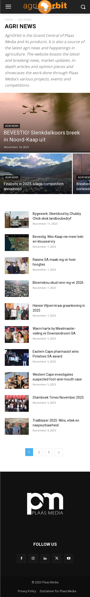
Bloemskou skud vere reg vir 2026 (58, 283)
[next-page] (59, 452)
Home (9, 19)
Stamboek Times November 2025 (58, 397)
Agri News (11, 126)
